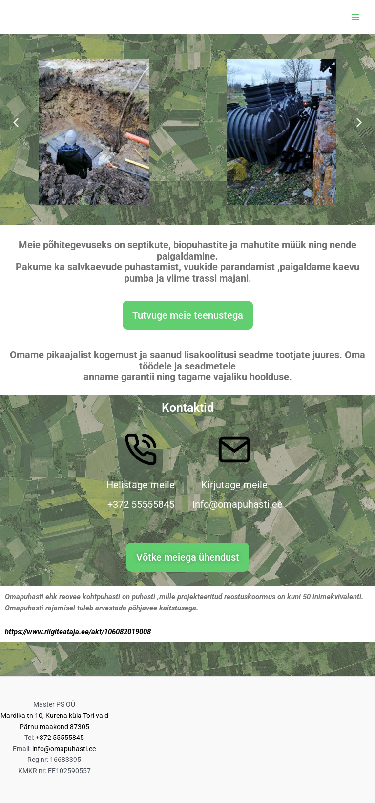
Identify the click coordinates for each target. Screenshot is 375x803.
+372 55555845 (60, 737)
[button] (16, 122)
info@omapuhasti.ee (64, 749)
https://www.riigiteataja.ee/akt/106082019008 (78, 632)
